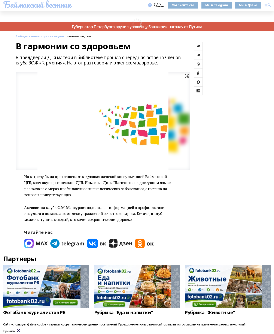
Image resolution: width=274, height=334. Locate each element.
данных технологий (232, 324)
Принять (9, 331)
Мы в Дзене (248, 5)
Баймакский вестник (37, 4)
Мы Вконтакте (183, 5)
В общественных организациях (40, 36)
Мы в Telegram (216, 5)
